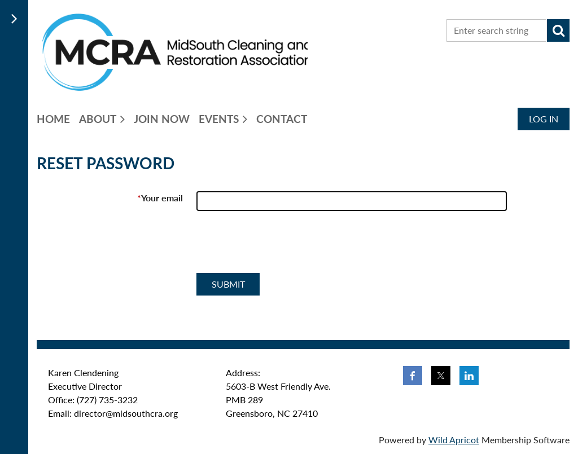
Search (558, 30)
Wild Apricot (453, 439)
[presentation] (282, 246)
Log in (543, 118)
